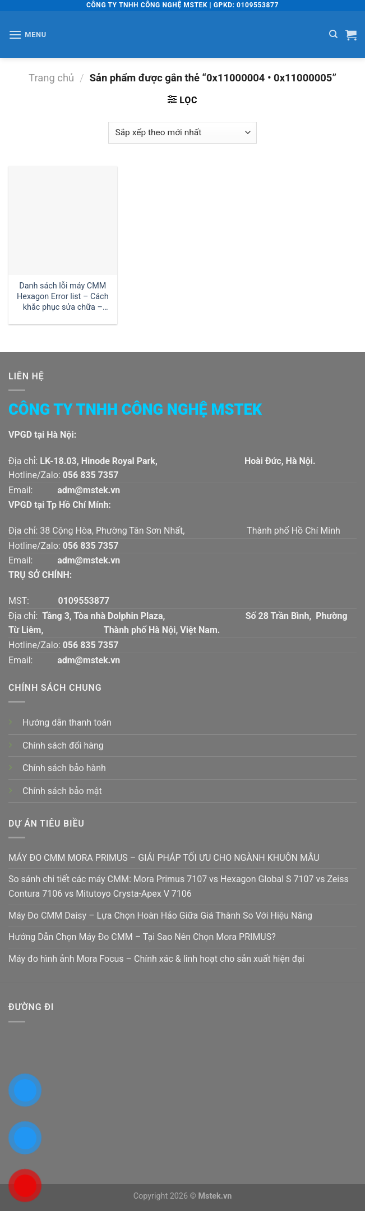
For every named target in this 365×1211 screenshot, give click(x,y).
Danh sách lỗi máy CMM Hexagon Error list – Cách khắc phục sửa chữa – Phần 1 (62, 296)
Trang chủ (51, 78)
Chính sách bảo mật (62, 791)
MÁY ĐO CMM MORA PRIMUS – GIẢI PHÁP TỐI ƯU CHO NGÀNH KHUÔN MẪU (164, 857)
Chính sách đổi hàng (63, 745)
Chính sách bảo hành (64, 768)
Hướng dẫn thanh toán (67, 722)
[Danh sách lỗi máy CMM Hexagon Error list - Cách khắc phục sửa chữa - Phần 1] (62, 220)
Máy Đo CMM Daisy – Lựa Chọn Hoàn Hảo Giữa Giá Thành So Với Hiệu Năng (160, 915)
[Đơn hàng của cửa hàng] (182, 133)
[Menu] (27, 34)
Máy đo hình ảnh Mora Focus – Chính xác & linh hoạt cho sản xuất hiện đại (156, 958)
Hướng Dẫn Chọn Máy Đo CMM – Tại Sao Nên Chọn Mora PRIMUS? (142, 937)
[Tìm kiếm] (333, 34)
